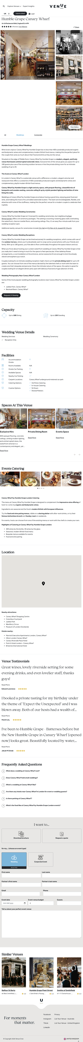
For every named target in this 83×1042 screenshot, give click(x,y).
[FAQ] (23, 771)
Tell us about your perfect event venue (41, 914)
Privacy (57, 1005)
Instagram (47, 1010)
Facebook (47, 1005)
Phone (62, 883)
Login (32, 14)
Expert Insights (28, 6)
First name (21, 874)
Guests (69, 893)
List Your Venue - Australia (64, 1010)
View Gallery (74, 127)
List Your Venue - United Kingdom (67, 1014)
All (5, 135)
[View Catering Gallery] (10, 479)
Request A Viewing (11, 295)
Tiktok (45, 1014)
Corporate (38, 135)
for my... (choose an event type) (14, 848)
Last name (61, 874)
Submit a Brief (20, 13)
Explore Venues (13, 6)
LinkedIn (46, 1018)
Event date (14, 893)
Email (21, 883)
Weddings (20, 135)
